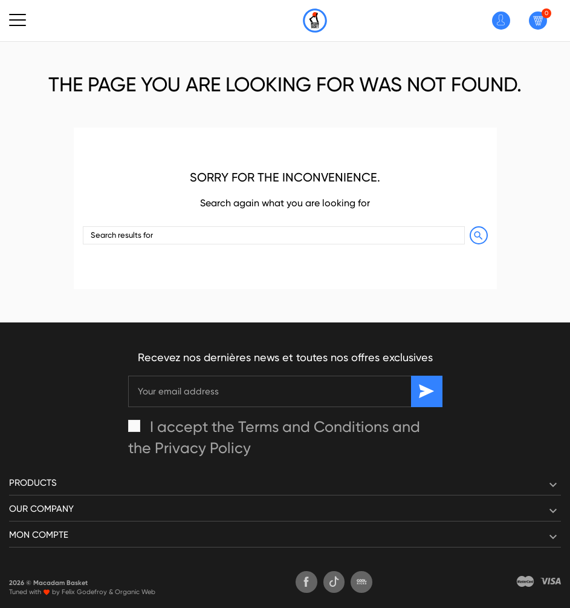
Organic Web (135, 592)
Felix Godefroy (84, 592)
